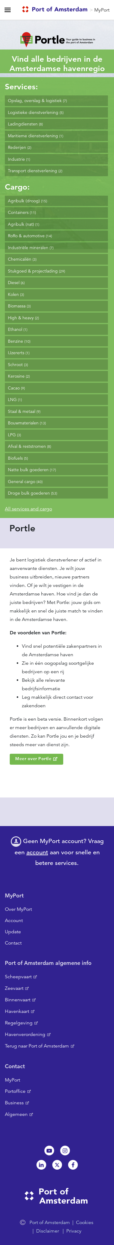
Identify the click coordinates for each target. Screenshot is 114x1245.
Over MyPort (18, 909)
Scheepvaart (18, 977)
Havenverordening (25, 1034)
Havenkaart (17, 1011)
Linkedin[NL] (41, 1165)
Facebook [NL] (73, 1165)
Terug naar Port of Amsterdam (37, 1046)
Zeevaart (14, 988)
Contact (13, 943)
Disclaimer (47, 1231)
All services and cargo (28, 509)
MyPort (101, 10)
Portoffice (15, 1091)
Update (13, 932)
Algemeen (16, 1114)
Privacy (73, 1231)
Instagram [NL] (65, 1150)
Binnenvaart (17, 1000)
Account (14, 920)
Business (14, 1103)
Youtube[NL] (49, 1150)
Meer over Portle (33, 758)
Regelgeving (19, 1023)
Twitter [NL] (57, 1165)
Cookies (84, 1222)
